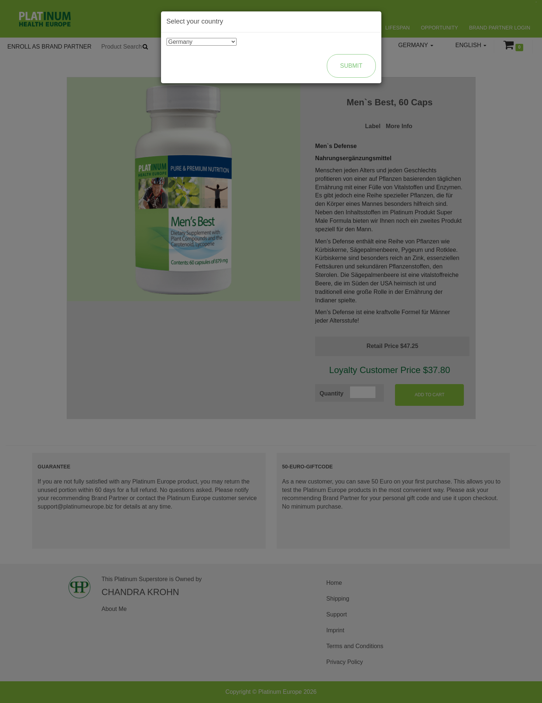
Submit (351, 66)
